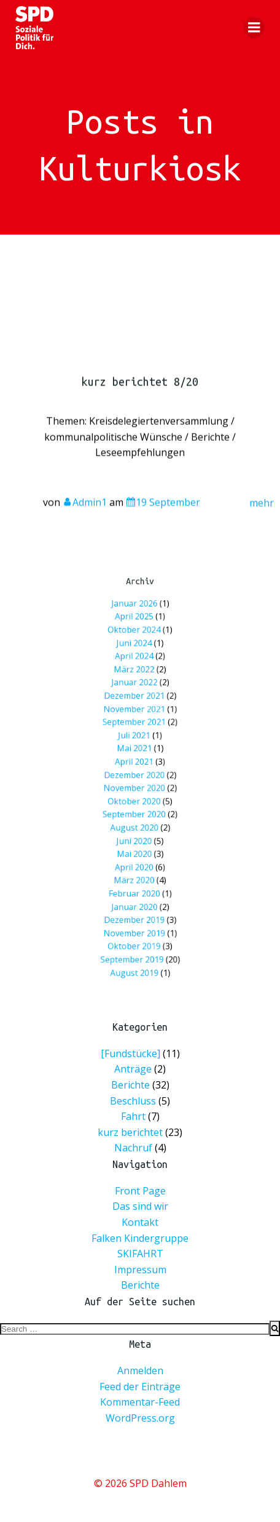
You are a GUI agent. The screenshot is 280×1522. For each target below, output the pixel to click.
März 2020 (135, 852)
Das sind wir (140, 1206)
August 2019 (135, 920)
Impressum (140, 1269)
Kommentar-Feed (140, 1402)
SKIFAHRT (140, 1253)
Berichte (130, 1085)
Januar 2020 (135, 872)
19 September (163, 511)
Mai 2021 (136, 756)
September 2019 (134, 910)
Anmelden (140, 1370)
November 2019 (135, 891)
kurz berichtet (130, 1132)
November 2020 (135, 785)
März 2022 (135, 698)
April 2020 (136, 843)
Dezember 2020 (136, 775)
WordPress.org (140, 1418)
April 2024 (136, 688)
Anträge (133, 1069)
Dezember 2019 (136, 881)
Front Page (140, 1191)
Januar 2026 (135, 650)
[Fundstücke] (130, 1053)
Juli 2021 (136, 746)
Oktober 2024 (135, 669)
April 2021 (136, 766)
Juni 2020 (136, 823)
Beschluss (133, 1100)
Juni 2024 (136, 679)
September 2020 (135, 804)
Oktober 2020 (135, 795)
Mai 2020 (136, 833)
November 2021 (135, 727)
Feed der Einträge (140, 1386)
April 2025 (136, 660)
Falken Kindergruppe (140, 1238)
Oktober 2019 (135, 900)
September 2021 (135, 737)
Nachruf (133, 1147)
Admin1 (85, 511)
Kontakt (140, 1222)
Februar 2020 (135, 862)
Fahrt (133, 1116)
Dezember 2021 (136, 717)
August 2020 (135, 814)
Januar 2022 (135, 708)
